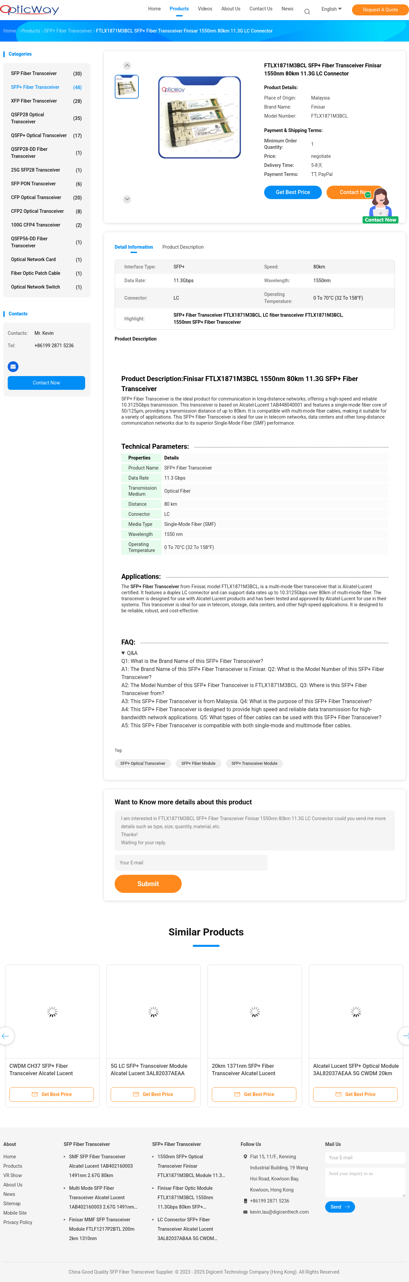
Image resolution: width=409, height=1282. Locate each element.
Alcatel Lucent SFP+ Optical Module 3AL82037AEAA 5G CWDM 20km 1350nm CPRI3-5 (356, 1073)
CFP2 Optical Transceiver (46, 211)
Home (9, 1156)
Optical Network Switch (46, 287)
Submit (148, 884)
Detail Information (134, 247)
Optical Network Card (46, 259)
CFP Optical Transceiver (46, 197)
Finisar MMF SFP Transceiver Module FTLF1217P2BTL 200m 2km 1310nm (101, 1229)
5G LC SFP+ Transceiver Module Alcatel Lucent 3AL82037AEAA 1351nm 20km (149, 1073)
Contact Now (46, 382)
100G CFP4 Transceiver (46, 225)
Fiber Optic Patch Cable (46, 273)
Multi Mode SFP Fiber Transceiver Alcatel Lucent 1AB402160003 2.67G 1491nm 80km (101, 1198)
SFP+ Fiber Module (198, 763)
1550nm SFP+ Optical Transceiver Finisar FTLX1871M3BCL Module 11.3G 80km (191, 1167)
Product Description (182, 247)
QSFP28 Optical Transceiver (46, 118)
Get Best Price (293, 192)
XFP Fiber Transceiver (46, 101)
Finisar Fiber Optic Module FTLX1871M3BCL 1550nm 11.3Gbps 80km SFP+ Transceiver (185, 1198)
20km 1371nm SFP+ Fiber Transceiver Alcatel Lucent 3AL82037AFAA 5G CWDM (244, 1073)
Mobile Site (15, 1213)
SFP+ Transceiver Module (255, 763)
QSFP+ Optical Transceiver (46, 135)
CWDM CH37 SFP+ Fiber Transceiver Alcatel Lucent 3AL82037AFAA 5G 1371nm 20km (50, 1073)
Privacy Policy (17, 1222)
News (9, 1194)
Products (12, 1166)
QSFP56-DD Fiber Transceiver (46, 242)
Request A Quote (380, 9)
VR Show (12, 1175)
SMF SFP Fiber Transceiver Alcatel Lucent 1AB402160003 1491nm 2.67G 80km (101, 1166)
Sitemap (11, 1203)
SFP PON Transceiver (46, 184)
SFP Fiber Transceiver (46, 73)
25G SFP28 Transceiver (46, 170)
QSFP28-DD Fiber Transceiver (46, 152)
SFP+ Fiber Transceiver (46, 87)
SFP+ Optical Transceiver (142, 763)
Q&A (132, 653)
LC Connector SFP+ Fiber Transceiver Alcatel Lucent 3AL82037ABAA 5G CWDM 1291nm (186, 1230)
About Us (12, 1184)
